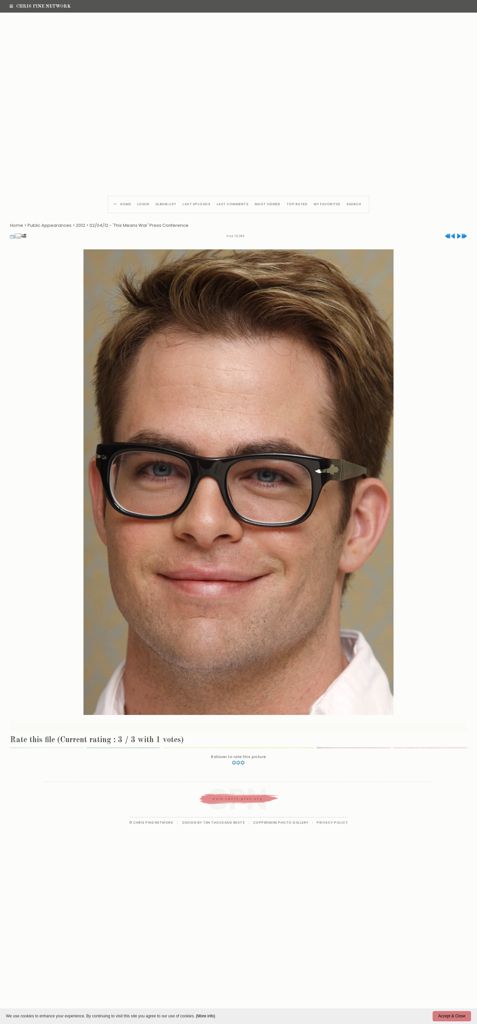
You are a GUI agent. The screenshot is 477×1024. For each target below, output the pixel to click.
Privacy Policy (332, 822)
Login (143, 204)
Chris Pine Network (40, 6)
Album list (166, 204)
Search (353, 204)
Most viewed (268, 204)
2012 (80, 225)
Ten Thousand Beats (224, 822)
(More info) (205, 1016)
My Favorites (327, 204)
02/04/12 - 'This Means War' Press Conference (138, 225)
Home (125, 204)
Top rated (297, 204)
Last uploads (196, 204)
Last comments (233, 204)
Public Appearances (49, 225)
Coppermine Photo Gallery (281, 822)
